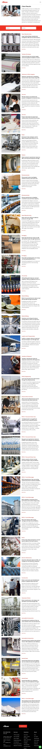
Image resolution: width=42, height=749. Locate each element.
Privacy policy (36, 745)
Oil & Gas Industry (27, 746)
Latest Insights (36, 740)
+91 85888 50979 (7, 742)
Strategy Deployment (17, 740)
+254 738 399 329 (7, 737)
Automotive (26, 734)
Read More (24, 49)
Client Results (36, 738)
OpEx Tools (36, 742)
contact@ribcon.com (7, 745)
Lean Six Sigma (16, 738)
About (35, 734)
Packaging (25, 742)
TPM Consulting (16, 734)
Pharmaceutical (26, 744)
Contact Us (23, 726)
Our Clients (36, 736)
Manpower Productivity (18, 745)
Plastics (25, 748)
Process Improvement (17, 743)
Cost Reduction (16, 742)
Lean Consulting (16, 736)
